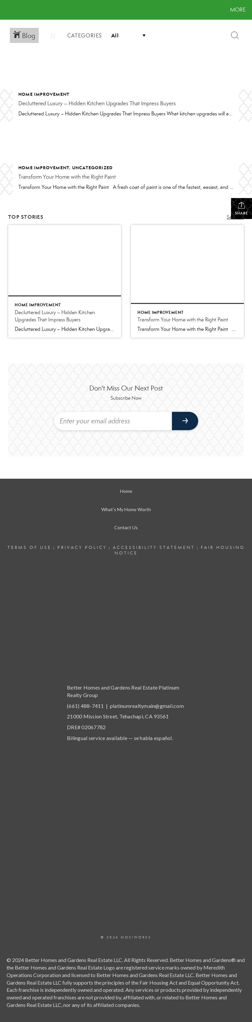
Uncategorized (92, 167)
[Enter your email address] (113, 421)
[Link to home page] (6, 10)
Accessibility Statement (154, 547)
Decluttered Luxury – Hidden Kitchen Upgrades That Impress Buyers (97, 103)
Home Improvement (43, 94)
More (238, 9)
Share (241, 208)
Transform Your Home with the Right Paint (67, 176)
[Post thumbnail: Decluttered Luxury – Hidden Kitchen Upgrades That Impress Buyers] (64, 281)
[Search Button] (235, 35)
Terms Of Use (30, 547)
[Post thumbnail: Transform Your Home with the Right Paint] (187, 281)
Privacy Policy (82, 547)
